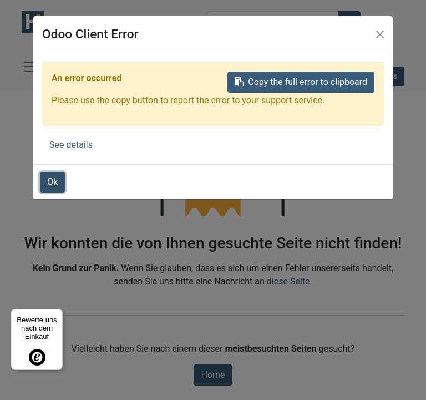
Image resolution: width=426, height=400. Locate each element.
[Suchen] (349, 21)
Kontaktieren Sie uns (361, 76)
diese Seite (288, 281)
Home (213, 374)
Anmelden (364, 56)
